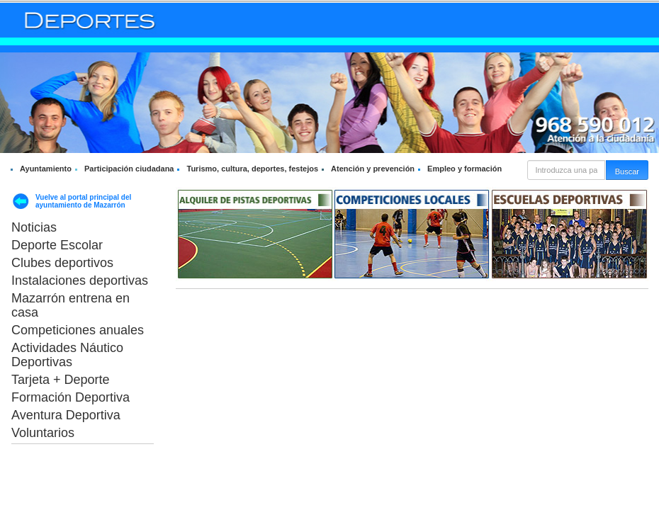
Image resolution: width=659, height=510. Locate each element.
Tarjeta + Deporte (60, 380)
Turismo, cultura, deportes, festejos (252, 168)
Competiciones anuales (77, 330)
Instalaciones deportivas (79, 280)
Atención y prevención (373, 168)
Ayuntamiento (46, 168)
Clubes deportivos (62, 263)
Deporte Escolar (57, 245)
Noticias (34, 227)
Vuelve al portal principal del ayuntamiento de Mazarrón (83, 201)
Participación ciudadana (129, 168)
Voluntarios (42, 433)
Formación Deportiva (70, 397)
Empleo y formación (464, 168)
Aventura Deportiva (65, 415)
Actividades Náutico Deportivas (67, 355)
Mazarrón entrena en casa (70, 305)
